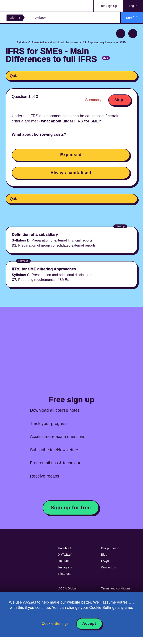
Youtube (64, 561)
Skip (118, 100)
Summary (93, 100)
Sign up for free (71, 507)
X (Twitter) (65, 554)
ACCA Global (67, 588)
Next (132, 33)
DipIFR (15, 17)
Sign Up (108, 6)
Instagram (65, 567)
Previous (120, 33)
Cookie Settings (55, 623)
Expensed (70, 154)
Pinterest (64, 573)
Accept (89, 623)
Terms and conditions (115, 588)
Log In (133, 6)
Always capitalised (70, 172)
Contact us (108, 567)
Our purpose (109, 548)
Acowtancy (23, 6)
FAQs (105, 561)
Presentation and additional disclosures (47, 42)
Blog (104, 554)
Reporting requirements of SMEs (104, 42)
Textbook (39, 17)
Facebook (65, 548)
